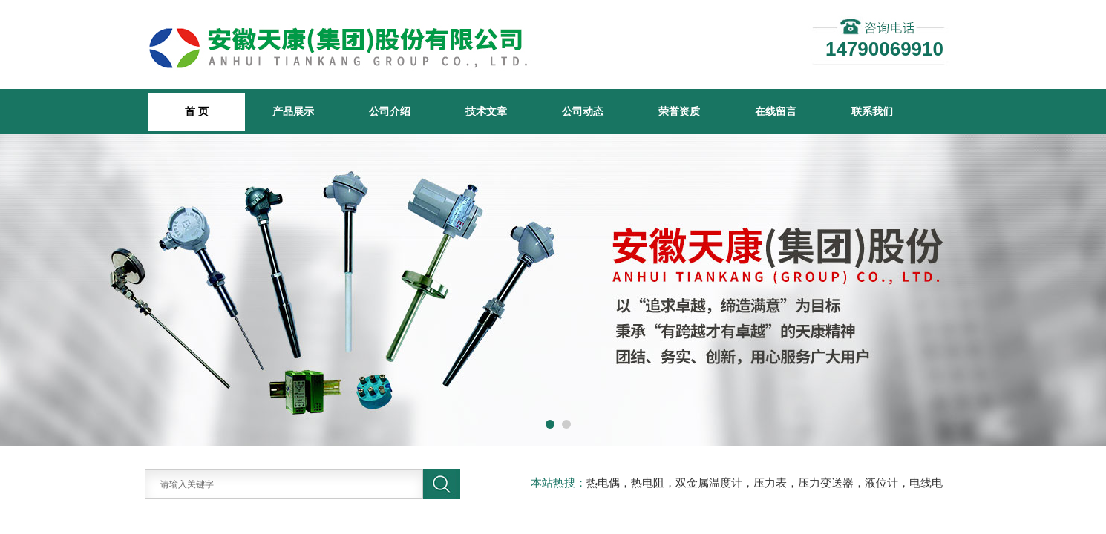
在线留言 (775, 111)
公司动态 (582, 111)
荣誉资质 (679, 111)
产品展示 (293, 111)
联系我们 (872, 111)
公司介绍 (389, 111)
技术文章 (486, 111)
